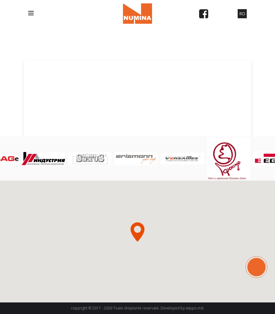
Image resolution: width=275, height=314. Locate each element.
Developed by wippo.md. (182, 308)
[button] (137, 232)
